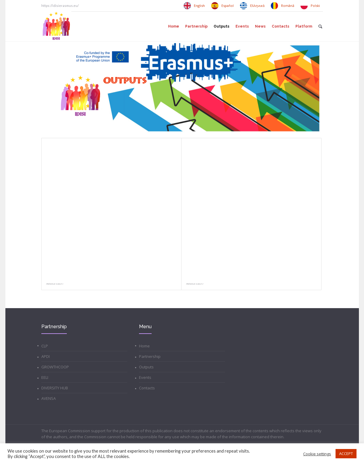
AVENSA (48, 398)
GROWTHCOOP (55, 367)
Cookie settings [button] (317, 454)
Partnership (150, 356)
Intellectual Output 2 (194, 284)
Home (144, 346)
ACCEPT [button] (346, 453)
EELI (44, 377)
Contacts (147, 388)
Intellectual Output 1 (54, 284)
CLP (44, 346)
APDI (45, 356)
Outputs (146, 367)
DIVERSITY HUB (54, 388)
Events (145, 377)
